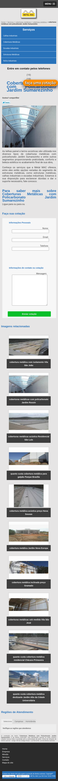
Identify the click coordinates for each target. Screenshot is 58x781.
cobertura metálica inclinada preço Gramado (29, 584)
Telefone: (30, 248)
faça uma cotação (40, 83)
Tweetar (6, 102)
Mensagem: (29, 289)
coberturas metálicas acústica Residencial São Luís (28, 438)
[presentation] (27, 259)
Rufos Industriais (10, 61)
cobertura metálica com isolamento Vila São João (28, 363)
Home (4, 749)
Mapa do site (7, 763)
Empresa (6, 752)
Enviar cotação (29, 314)
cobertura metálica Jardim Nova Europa (28, 548)
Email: (30, 239)
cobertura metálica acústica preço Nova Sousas (28, 512)
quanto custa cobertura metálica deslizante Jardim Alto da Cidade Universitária (29, 697)
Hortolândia (31, 721)
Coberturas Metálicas (11, 42)
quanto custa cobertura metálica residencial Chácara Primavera (29, 658)
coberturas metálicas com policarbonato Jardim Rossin (28, 401)
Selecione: (8, 721)
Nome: (30, 230)
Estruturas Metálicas (11, 55)
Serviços (29, 29)
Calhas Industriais (10, 36)
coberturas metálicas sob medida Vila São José (28, 621)
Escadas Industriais (11, 48)
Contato (5, 760)
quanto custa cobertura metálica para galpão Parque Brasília (29, 475)
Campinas (19, 721)
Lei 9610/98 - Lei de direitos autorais (43, 740)
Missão (5, 754)
